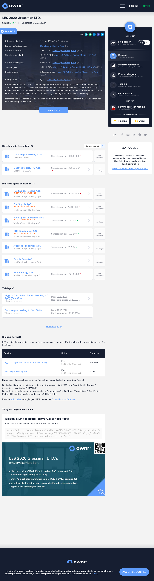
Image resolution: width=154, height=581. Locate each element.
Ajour (142, 121)
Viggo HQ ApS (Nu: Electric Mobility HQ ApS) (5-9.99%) (26, 297)
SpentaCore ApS (23, 259)
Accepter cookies (134, 572)
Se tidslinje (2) (54, 326)
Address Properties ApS (27, 245)
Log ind (134, 6)
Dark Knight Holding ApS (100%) (23, 310)
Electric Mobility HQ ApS (27, 168)
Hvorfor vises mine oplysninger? (130, 168)
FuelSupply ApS (22, 204)
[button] (122, 6)
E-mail (90, 34)
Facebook (98, 34)
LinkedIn (94, 34)
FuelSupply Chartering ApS (29, 217)
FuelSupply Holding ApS (27, 191)
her (95, 573)
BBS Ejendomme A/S (25, 231)
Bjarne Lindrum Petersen (63, 399)
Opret (146, 6)
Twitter (102, 34)
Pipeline (122, 121)
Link (86, 34)
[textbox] (53, 433)
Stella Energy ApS (24, 272)
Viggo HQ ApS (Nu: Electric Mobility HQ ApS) (75, 55)
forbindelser (16, 399)
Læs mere (54, 110)
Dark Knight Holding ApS (52, 46)
